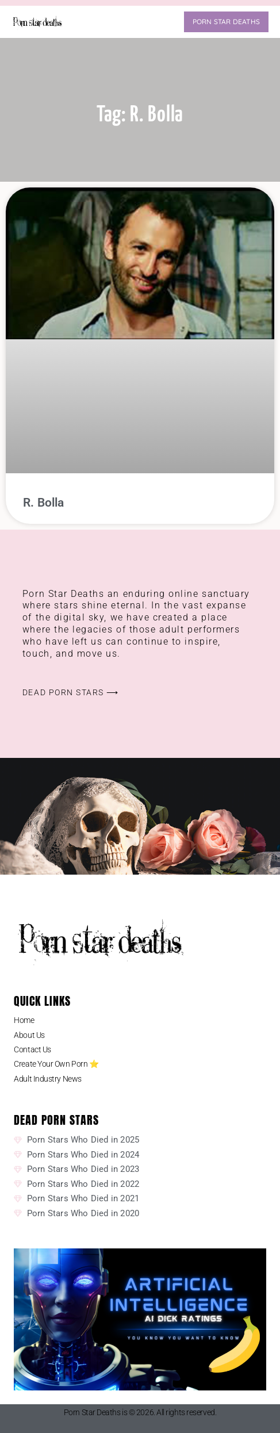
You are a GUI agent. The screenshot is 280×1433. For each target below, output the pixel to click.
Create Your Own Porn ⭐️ (56, 1063)
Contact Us (32, 1049)
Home (24, 1020)
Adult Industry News (47, 1078)
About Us (29, 1035)
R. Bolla (43, 502)
